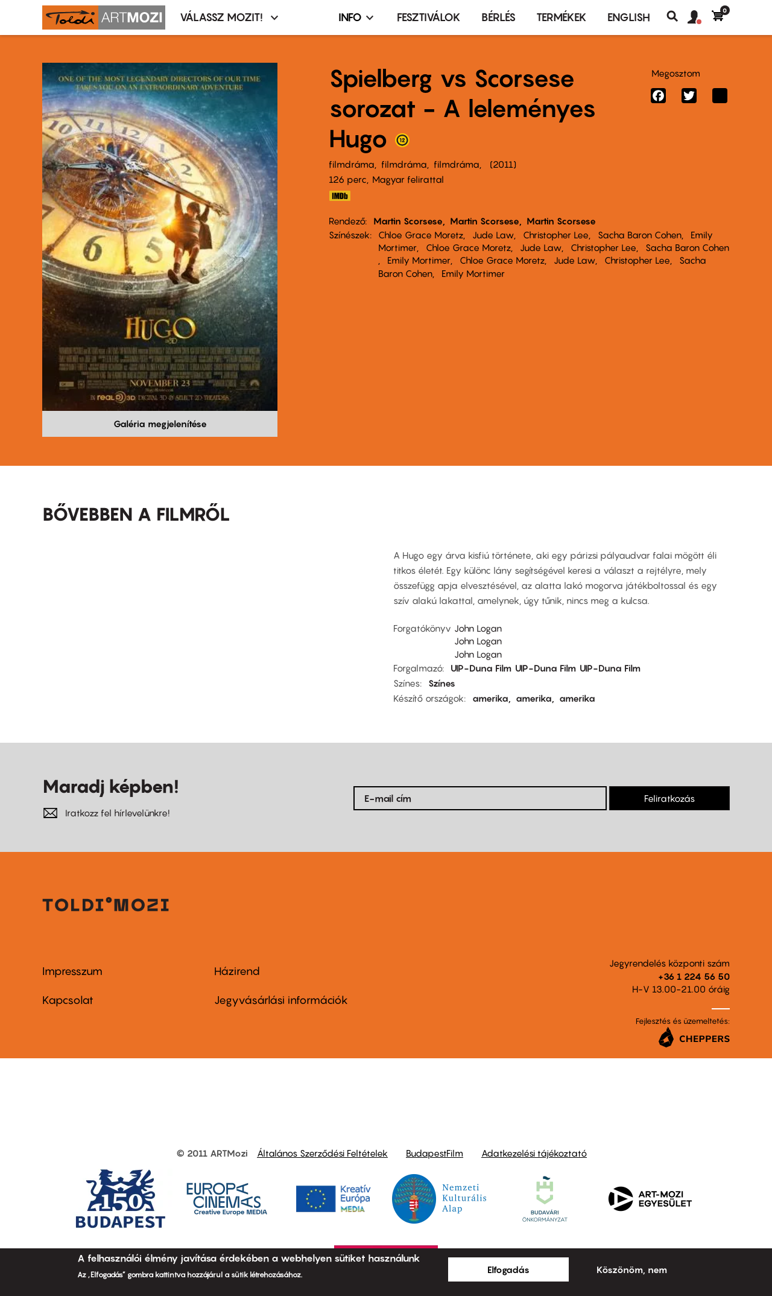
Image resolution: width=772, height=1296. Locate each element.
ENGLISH (628, 17)
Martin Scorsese (408, 220)
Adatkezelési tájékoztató (534, 1153)
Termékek (561, 17)
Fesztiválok (429, 17)
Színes (441, 683)
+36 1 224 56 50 (694, 976)
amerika (490, 698)
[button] (700, 17)
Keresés (677, 16)
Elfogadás (508, 1269)
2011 (503, 164)
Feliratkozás (669, 798)
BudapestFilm (434, 1153)
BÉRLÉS (498, 17)
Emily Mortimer (419, 260)
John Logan (478, 628)
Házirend (237, 971)
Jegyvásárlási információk (281, 1000)
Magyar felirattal (408, 179)
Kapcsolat (67, 1000)
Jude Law (493, 234)
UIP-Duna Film (481, 667)
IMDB (339, 196)
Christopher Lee (556, 234)
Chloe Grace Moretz (420, 234)
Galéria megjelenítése (160, 423)
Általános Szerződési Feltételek (322, 1153)
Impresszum (72, 971)
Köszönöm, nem (631, 1269)
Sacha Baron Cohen (640, 234)
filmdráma (352, 164)
